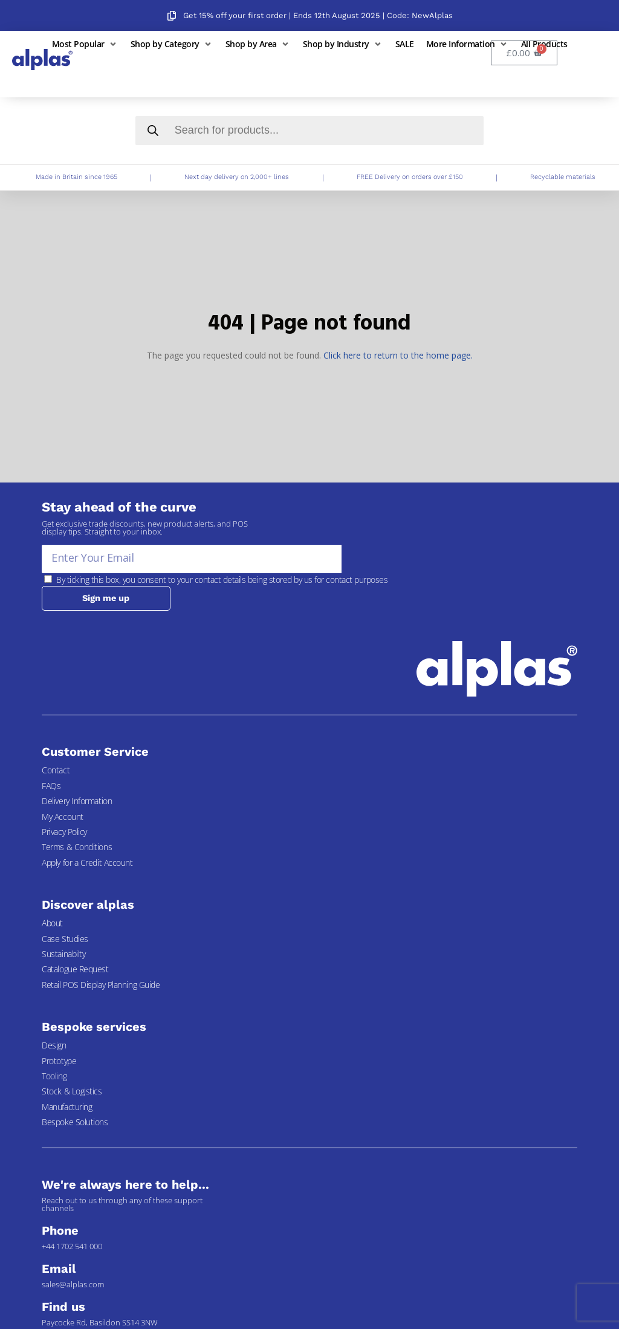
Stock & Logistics (72, 1091)
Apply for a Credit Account (87, 863)
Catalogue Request (75, 969)
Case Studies (65, 938)
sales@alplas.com (73, 1284)
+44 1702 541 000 (72, 1246)
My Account (62, 816)
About (52, 923)
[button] (85, 43)
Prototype (59, 1061)
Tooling (54, 1076)
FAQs (51, 786)
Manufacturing (67, 1107)
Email (59, 1268)
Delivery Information (77, 801)
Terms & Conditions (77, 847)
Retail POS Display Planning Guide (101, 985)
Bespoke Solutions (75, 1122)
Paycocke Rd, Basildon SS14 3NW (100, 1322)
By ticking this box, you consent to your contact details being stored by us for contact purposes (221, 579)
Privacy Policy (64, 832)
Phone (60, 1230)
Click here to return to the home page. (398, 355)
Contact (56, 770)
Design (54, 1045)
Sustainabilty (63, 954)
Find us (63, 1306)
